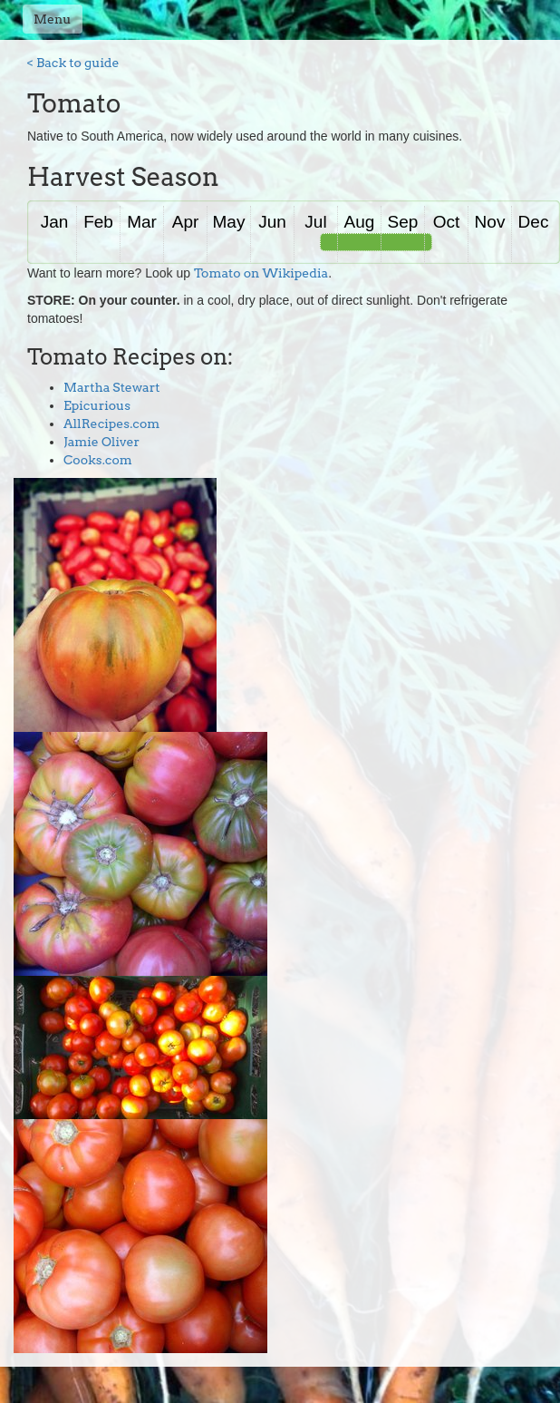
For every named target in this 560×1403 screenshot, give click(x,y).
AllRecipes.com (111, 423)
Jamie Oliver (101, 441)
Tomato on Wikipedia (261, 273)
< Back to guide (73, 62)
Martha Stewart (111, 387)
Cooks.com (97, 460)
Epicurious (96, 405)
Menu (53, 19)
